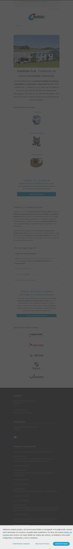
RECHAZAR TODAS (42, 544)
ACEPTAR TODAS (61, 544)
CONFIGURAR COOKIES (21, 544)
